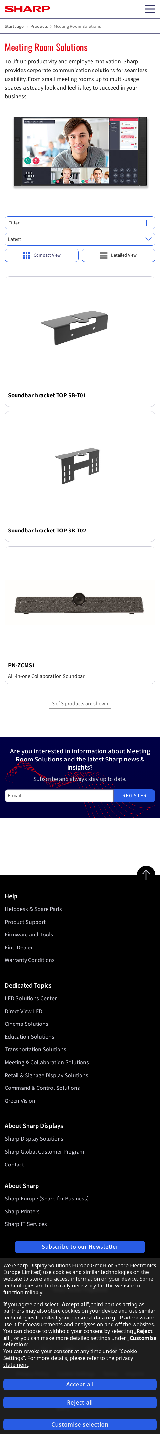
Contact (14, 1165)
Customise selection (80, 1424)
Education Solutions (29, 1037)
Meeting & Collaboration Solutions (47, 1062)
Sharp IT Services (26, 1224)
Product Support (25, 922)
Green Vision (20, 1101)
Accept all (80, 1384)
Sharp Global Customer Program (44, 1152)
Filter (79, 222)
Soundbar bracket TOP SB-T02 (47, 530)
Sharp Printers (22, 1212)
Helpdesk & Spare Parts (33, 909)
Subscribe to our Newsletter (80, 1247)
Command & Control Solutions (42, 1088)
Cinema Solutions (26, 1024)
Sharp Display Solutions (34, 1139)
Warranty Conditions (30, 960)
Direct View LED (23, 1011)
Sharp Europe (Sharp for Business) (47, 1199)
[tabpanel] (80, 118)
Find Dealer (19, 948)
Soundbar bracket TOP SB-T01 (47, 395)
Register (134, 795)
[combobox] (80, 239)
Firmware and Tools (29, 935)
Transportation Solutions (35, 1049)
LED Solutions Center (31, 998)
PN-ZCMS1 (21, 665)
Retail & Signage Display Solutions (46, 1075)
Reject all (80, 1402)
